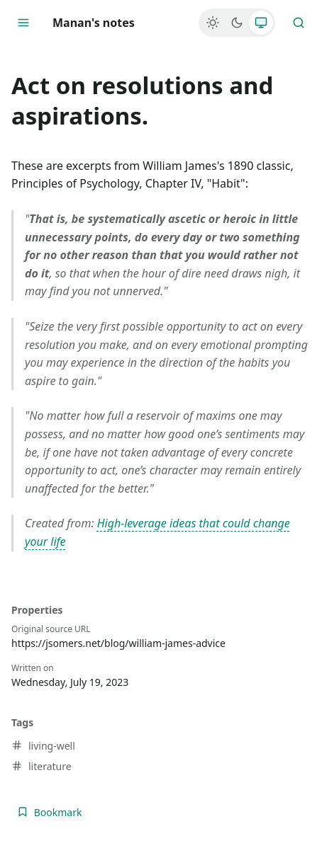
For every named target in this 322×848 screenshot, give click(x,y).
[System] (261, 23)
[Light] (213, 23)
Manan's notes (93, 22)
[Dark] (237, 23)
